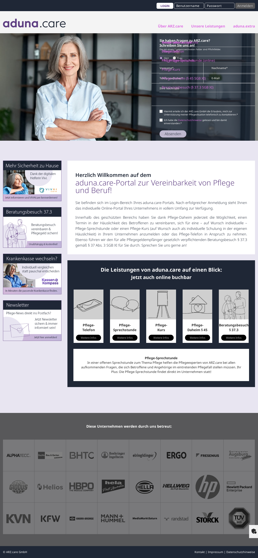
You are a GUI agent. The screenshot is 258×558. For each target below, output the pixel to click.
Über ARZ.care (170, 26)
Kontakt (200, 552)
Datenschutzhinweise (190, 120)
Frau (179, 58)
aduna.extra (244, 26)
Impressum (215, 552)
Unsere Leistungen (208, 26)
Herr (166, 58)
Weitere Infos (88, 337)
